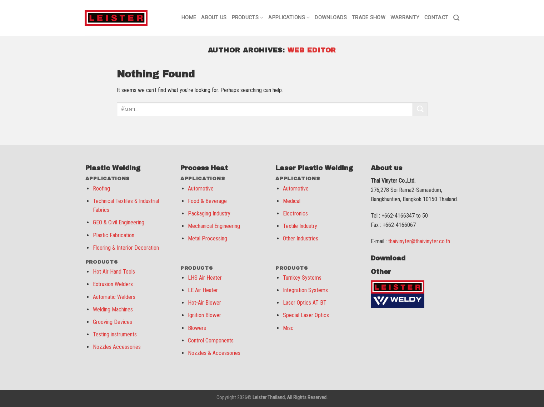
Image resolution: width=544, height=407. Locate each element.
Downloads (331, 18)
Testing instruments (115, 334)
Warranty (404, 18)
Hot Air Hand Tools (114, 271)
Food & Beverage (207, 201)
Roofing (101, 188)
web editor (312, 50)
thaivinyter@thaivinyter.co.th (419, 241)
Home (188, 18)
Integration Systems (305, 290)
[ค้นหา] (456, 18)
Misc (288, 328)
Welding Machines (113, 309)
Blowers (197, 328)
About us (213, 18)
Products (248, 17)
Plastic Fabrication (113, 235)
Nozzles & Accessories (214, 353)
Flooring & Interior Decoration (126, 247)
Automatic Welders (114, 297)
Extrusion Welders (113, 284)
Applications (289, 17)
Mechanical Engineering (214, 226)
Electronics (295, 213)
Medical (291, 201)
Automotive (201, 188)
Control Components (211, 340)
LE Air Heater (203, 290)
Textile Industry (300, 226)
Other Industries (300, 238)
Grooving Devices (112, 322)
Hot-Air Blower (204, 302)
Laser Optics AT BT (304, 302)
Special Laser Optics (306, 315)
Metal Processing (207, 238)
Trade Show (368, 18)
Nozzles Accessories (117, 347)
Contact (436, 18)
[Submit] (420, 109)
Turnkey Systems (302, 277)
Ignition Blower (204, 315)
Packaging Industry (209, 213)
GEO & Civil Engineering (118, 222)
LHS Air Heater (205, 277)
